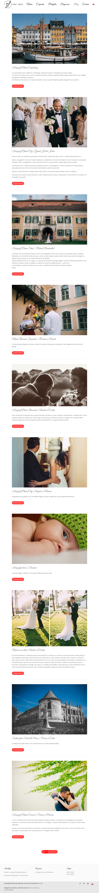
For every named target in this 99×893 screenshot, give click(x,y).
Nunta (29, 4)
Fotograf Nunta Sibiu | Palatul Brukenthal (33, 248)
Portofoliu (52, 4)
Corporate (40, 4)
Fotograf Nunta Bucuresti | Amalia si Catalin (33, 410)
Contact (85, 4)
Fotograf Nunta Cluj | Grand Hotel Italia (33, 151)
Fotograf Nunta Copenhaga (25, 68)
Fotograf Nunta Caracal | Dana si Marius (33, 815)
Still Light (40, 883)
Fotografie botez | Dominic (24, 568)
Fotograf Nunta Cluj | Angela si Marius (32, 491)
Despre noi (65, 4)
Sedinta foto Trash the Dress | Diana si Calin (33, 738)
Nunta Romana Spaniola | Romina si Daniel (34, 339)
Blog (76, 4)
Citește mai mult (18, 86)
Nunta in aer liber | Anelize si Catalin (28, 650)
